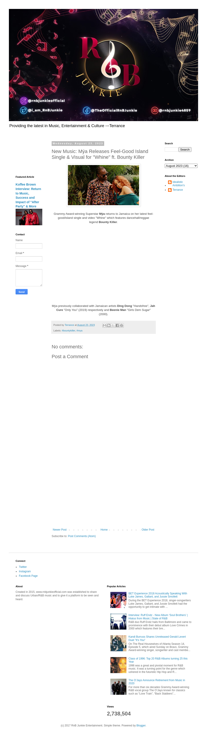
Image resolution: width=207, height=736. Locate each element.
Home (104, 529)
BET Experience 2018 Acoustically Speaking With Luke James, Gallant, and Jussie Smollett (157, 595)
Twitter (23, 567)
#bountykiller (68, 330)
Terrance (177, 189)
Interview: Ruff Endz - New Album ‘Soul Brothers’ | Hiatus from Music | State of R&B (158, 617)
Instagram (25, 571)
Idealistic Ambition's (178, 183)
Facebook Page (28, 575)
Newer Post (60, 529)
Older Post (148, 529)
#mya (79, 330)
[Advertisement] (103, 491)
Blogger (141, 725)
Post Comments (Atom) (82, 536)
